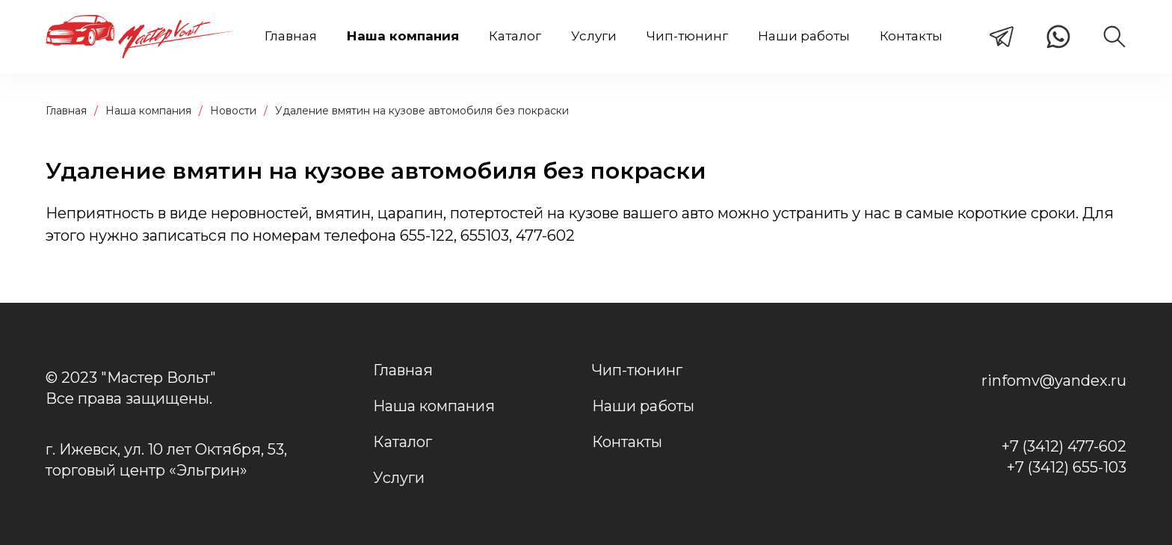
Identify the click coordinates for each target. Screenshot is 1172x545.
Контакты (911, 35)
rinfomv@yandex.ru (1053, 380)
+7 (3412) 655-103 (1066, 467)
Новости (233, 110)
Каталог (515, 35)
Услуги (594, 35)
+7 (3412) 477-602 (1064, 446)
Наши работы (804, 35)
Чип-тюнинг (687, 35)
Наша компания (403, 35)
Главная (291, 35)
